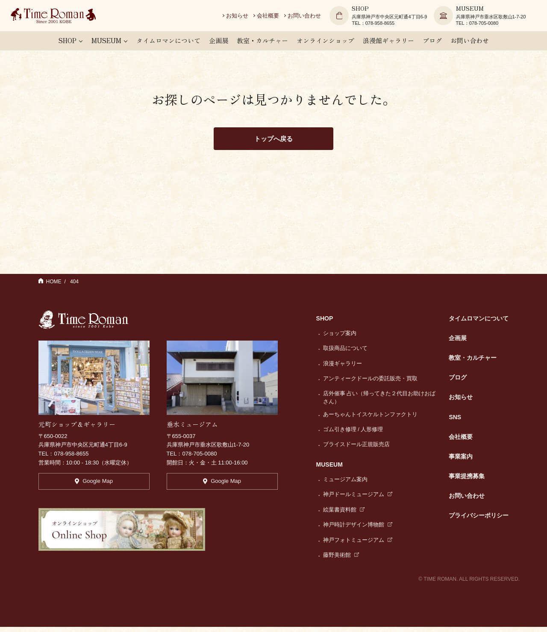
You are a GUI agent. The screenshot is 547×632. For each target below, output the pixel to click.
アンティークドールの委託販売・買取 (370, 383)
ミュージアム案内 (345, 484)
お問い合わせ (309, 17)
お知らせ (242, 17)
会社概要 (273, 17)
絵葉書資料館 (344, 514)
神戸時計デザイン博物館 (358, 529)
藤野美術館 (341, 560)
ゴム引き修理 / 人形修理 (353, 434)
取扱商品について (345, 353)
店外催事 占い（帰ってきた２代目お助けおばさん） (379, 403)
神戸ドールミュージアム (358, 500)
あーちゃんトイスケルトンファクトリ (370, 419)
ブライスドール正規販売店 (356, 450)
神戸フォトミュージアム (358, 545)
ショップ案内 (339, 338)
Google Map (94, 488)
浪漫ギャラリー (342, 368)
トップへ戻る (273, 143)
